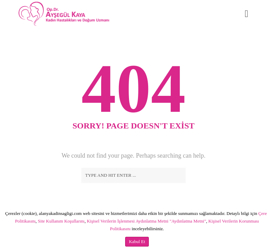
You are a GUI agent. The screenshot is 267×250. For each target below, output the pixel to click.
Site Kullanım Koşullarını (61, 221)
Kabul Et (137, 241)
